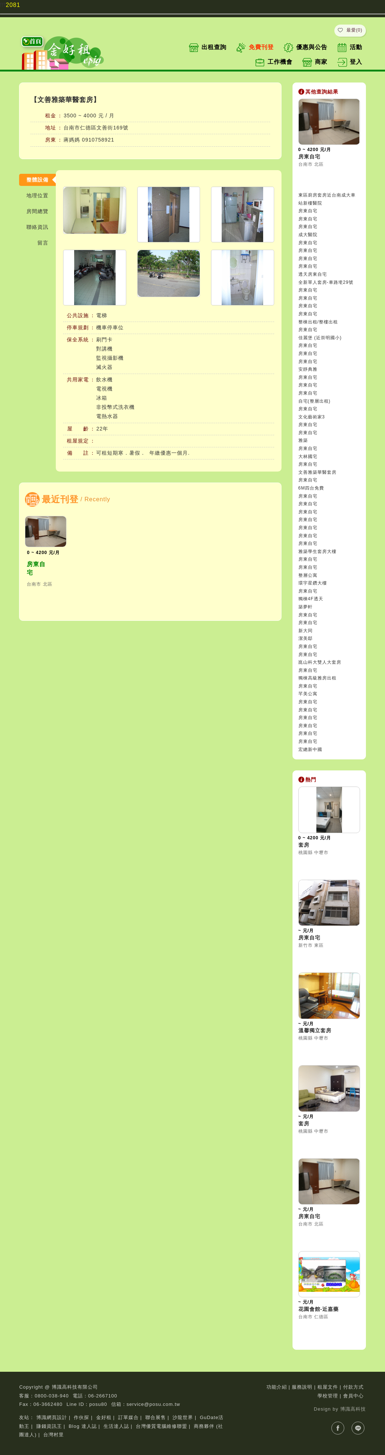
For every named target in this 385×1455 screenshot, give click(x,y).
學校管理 (327, 1396)
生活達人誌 (116, 1426)
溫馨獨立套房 (314, 1030)
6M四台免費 (311, 488)
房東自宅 (36, 568)
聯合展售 (155, 1417)
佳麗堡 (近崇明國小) (320, 337)
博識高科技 (353, 1409)
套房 (303, 845)
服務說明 (302, 1387)
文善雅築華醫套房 (317, 472)
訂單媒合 (128, 1417)
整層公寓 (307, 575)
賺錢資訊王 (49, 1426)
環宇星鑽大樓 (312, 583)
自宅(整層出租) (314, 401)
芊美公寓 (307, 693)
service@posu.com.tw (153, 1404)
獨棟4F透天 (310, 598)
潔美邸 (305, 638)
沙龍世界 (182, 1417)
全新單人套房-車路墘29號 (325, 282)
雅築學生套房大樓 (317, 551)
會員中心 (353, 1396)
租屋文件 (327, 1387)
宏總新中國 (310, 749)
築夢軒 (305, 606)
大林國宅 (307, 456)
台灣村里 (53, 1434)
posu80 (98, 1404)
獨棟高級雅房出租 (317, 678)
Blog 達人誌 (83, 1426)
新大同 (305, 630)
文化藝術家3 (311, 416)
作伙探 (81, 1417)
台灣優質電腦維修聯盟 (161, 1426)
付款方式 (353, 1387)
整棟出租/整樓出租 (318, 322)
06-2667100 (102, 1396)
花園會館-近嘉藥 (318, 1309)
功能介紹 (276, 1387)
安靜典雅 (307, 369)
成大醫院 (307, 234)
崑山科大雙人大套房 (319, 662)
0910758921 (98, 140)
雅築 (303, 440)
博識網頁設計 (51, 1417)
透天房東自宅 (312, 274)
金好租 (104, 1417)
